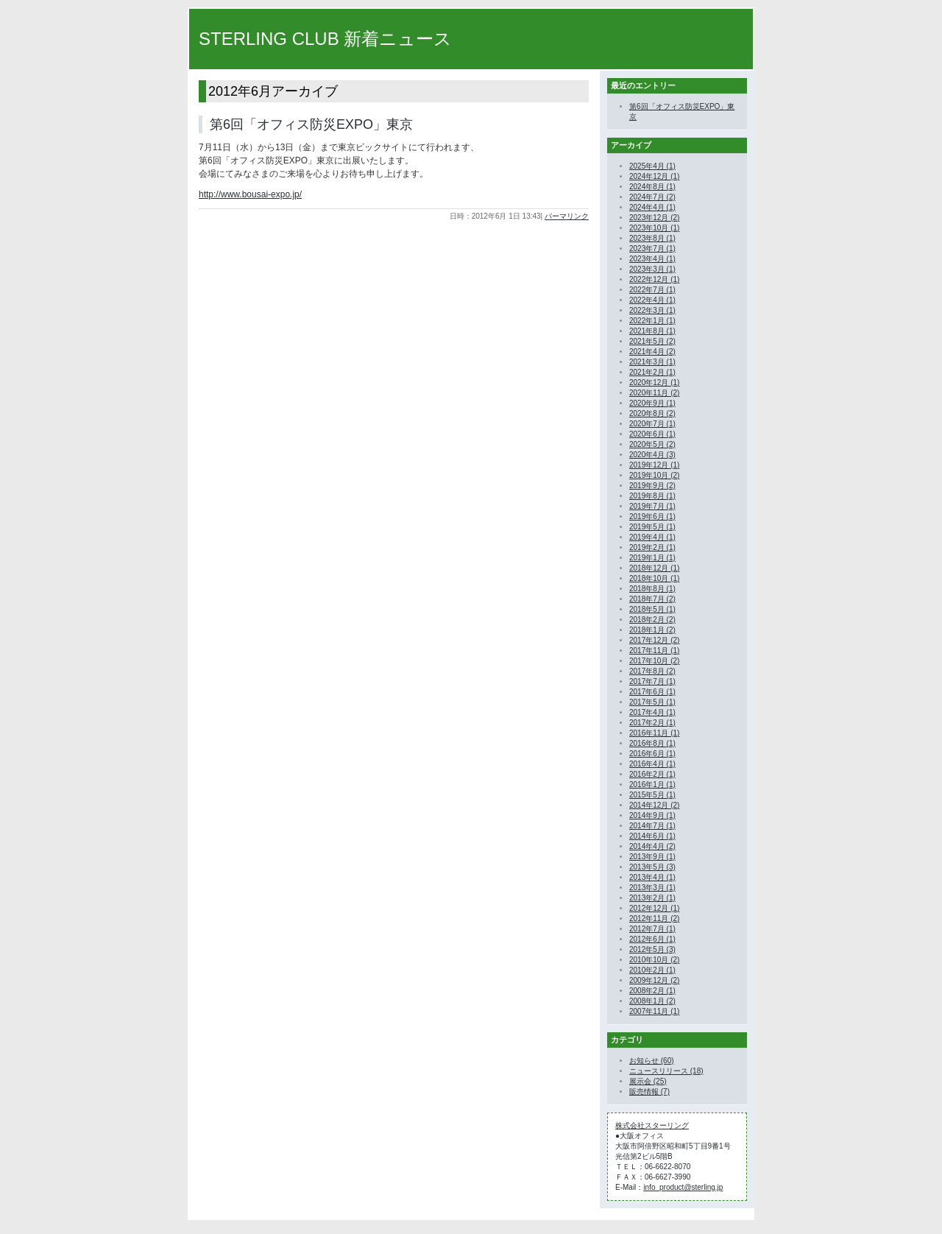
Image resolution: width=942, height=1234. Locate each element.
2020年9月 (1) (652, 403)
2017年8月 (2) (652, 671)
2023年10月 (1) (654, 228)
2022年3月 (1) (652, 310)
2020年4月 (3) (652, 455)
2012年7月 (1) (652, 929)
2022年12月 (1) (654, 279)
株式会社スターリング (652, 1125)
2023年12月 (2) (654, 218)
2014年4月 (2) (652, 846)
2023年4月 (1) (652, 259)
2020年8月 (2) (652, 413)
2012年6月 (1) (652, 939)
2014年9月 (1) (652, 815)
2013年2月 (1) (652, 898)
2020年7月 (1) (652, 424)
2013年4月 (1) (652, 877)
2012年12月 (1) (654, 908)
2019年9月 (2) (652, 486)
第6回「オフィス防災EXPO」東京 (311, 124)
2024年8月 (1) (652, 187)
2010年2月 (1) (652, 970)
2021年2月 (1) (652, 372)
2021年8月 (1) (652, 331)
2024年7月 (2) (652, 197)
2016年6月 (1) (652, 754)
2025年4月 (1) (652, 166)
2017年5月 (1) (652, 702)
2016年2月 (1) (652, 774)
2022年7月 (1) (652, 290)
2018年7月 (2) (652, 599)
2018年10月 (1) (654, 578)
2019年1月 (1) (652, 558)
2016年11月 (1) (654, 733)
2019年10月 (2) (654, 475)
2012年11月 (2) (654, 918)
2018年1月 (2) (652, 630)
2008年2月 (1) (652, 991)
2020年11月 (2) (654, 393)
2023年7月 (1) (652, 248)
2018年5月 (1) (652, 609)
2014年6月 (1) (652, 836)
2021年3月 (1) (652, 362)
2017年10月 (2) (654, 661)
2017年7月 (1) (652, 681)
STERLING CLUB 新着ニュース (325, 39)
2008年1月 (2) (652, 1001)
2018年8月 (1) (652, 589)
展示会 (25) (648, 1081)
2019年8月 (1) (652, 496)
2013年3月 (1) (652, 888)
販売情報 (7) (649, 1091)
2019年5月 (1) (652, 527)
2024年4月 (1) (652, 207)
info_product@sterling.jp (683, 1187)
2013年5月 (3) (652, 867)
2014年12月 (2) (654, 805)
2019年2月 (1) (652, 547)
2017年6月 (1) (652, 692)
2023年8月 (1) (652, 238)
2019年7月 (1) (652, 506)
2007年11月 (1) (654, 1011)
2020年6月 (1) (652, 434)
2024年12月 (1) (654, 176)
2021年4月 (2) (652, 352)
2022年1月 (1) (652, 321)
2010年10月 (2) (654, 960)
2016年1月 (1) (652, 784)
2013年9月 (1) (652, 857)
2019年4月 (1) (652, 537)
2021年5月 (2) (652, 341)
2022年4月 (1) (652, 300)
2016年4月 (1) (652, 764)
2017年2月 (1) (652, 723)
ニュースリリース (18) (666, 1071)
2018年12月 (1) (654, 568)
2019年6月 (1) (652, 516)
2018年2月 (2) (652, 620)
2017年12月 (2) (654, 640)
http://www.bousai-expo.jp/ (250, 194)
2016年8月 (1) (652, 743)
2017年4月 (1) (652, 712)
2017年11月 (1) (654, 650)
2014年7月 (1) (652, 826)
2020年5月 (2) (652, 444)
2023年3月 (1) (652, 269)
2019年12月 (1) (654, 465)
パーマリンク (567, 216)
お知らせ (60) (651, 1061)
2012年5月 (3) (652, 949)
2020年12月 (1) (654, 382)
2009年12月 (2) (654, 980)
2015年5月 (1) (652, 795)
